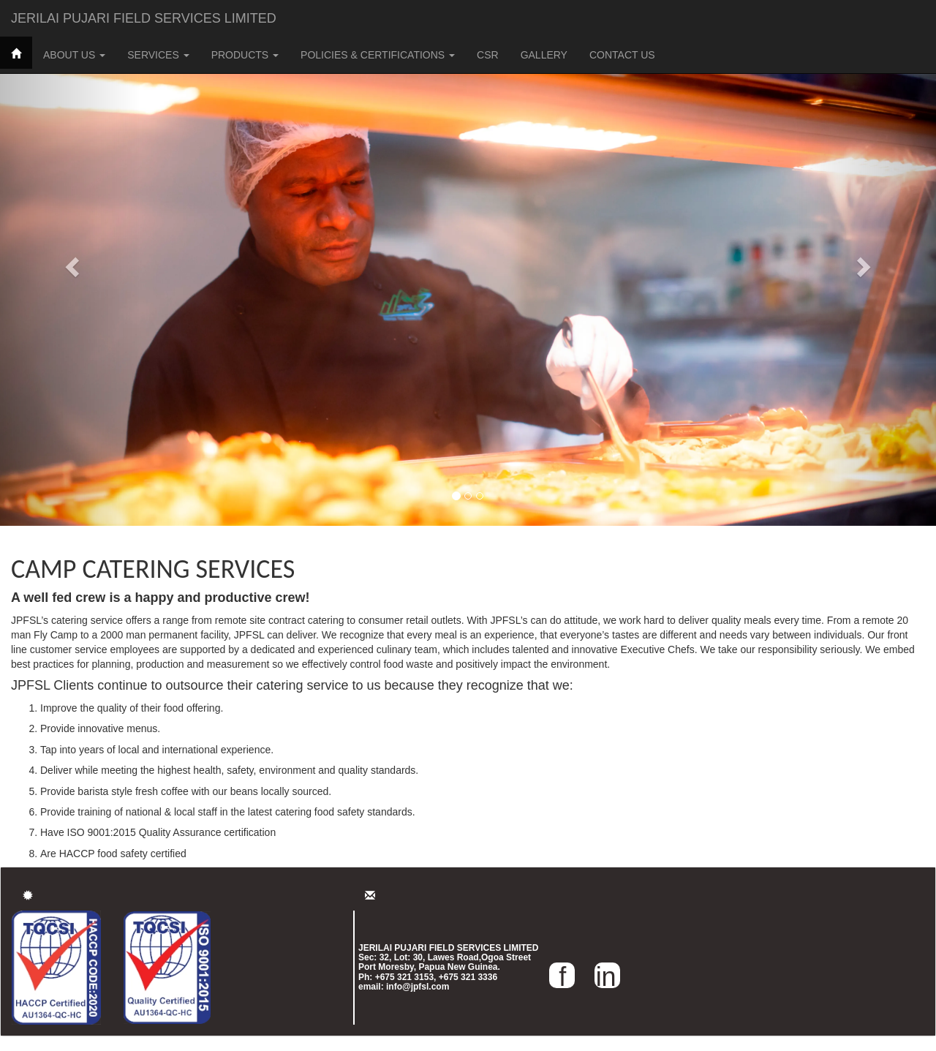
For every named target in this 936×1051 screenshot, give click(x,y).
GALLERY (544, 55)
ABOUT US (74, 55)
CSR (488, 55)
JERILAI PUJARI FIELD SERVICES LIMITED (143, 18)
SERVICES (158, 55)
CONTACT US (622, 55)
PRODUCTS (245, 55)
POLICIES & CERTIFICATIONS (378, 55)
